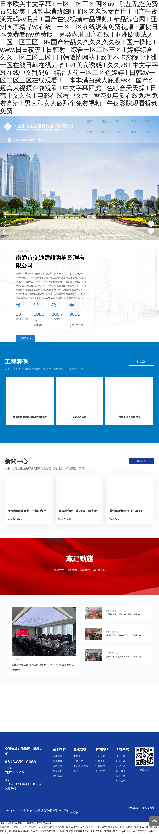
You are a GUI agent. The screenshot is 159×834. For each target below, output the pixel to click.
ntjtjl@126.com (14, 771)
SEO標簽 (63, 810)
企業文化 (119, 699)
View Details (14, 519)
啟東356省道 (79, 417)
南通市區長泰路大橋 (129, 417)
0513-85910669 (20, 147)
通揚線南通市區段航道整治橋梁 (30, 417)
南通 (152, 807)
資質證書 (15, 674)
